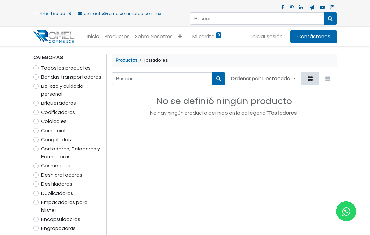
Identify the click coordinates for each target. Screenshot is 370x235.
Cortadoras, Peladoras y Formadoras (70, 152)
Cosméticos (55, 165)
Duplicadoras (57, 193)
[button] (180, 36)
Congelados (56, 139)
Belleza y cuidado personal (62, 90)
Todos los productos (66, 67)
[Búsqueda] (330, 18)
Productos (126, 60)
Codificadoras (58, 112)
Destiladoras (56, 184)
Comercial (53, 130)
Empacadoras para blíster (64, 206)
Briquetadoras (58, 103)
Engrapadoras (58, 228)
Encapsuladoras (60, 219)
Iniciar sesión (267, 36)
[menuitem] (93, 36)
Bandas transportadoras (71, 77)
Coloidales (54, 121)
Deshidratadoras (61, 175)
